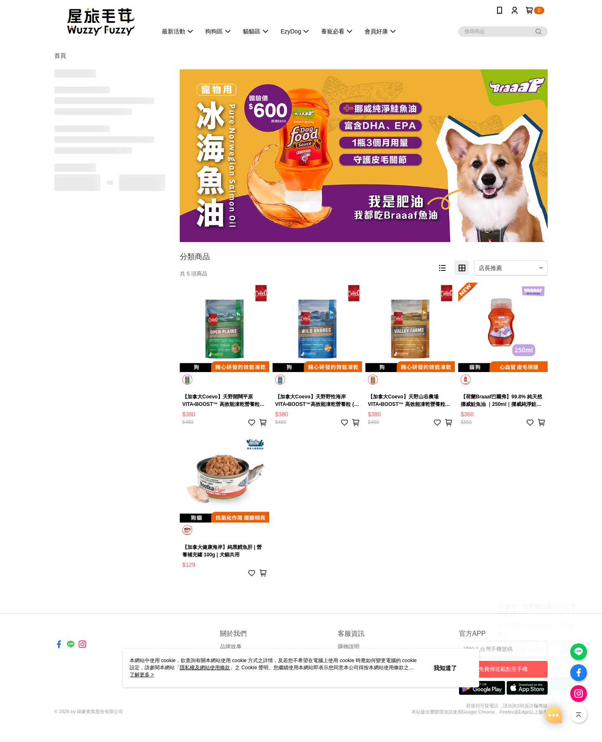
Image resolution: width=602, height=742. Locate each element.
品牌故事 (231, 646)
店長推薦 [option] (490, 268)
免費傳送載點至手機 (503, 669)
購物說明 (349, 646)
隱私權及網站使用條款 (205, 668)
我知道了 (445, 668)
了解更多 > (142, 675)
